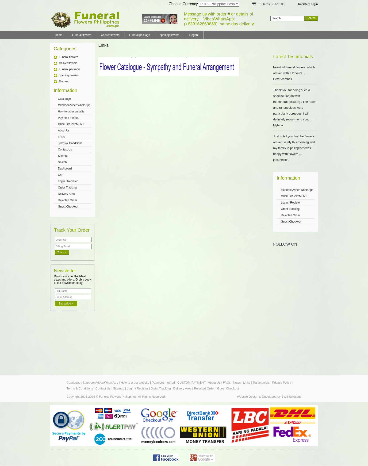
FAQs (61, 137)
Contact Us (65, 149)
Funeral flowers (81, 35)
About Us (63, 130)
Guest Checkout (68, 206)
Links (246, 382)
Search (62, 162)
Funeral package (139, 35)
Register (303, 4)
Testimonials (261, 382)
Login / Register (68, 181)
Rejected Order (67, 200)
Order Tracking (67, 187)
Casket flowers (110, 35)
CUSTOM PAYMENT (71, 124)
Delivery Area (66, 194)
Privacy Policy (281, 382)
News (237, 382)
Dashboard (65, 168)
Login (314, 4)
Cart (60, 175)
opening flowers (169, 35)
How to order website (71, 111)
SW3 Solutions (291, 396)
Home (58, 35)
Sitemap (63, 156)
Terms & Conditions (70, 143)
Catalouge (64, 98)
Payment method (68, 117)
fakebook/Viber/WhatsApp (74, 105)
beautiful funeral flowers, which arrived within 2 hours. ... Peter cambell (295, 73)
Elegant (194, 35)
